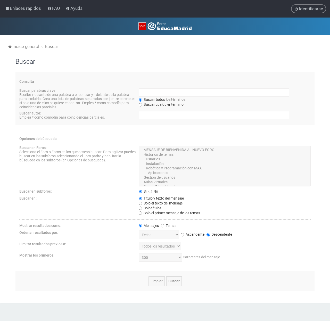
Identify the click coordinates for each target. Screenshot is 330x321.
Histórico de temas (225, 154)
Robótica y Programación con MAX (225, 168)
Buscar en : (28, 198)
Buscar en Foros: (33, 147)
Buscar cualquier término (161, 104)
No (153, 191)
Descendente (219, 234)
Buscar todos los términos (162, 99)
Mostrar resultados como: (40, 225)
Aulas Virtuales (225, 182)
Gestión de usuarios (225, 177)
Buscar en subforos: (35, 191)
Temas (168, 225)
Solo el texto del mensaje (161, 203)
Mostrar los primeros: (36, 255)
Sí (142, 191)
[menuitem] (54, 8)
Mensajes (149, 225)
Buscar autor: (30, 113)
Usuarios (225, 159)
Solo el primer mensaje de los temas (169, 213)
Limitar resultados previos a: (42, 244)
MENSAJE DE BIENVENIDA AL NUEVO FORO (225, 149)
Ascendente (192, 234)
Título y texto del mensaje (161, 198)
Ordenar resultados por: (38, 232)
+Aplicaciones (225, 172)
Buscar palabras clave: (37, 90)
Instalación (225, 163)
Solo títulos (150, 208)
